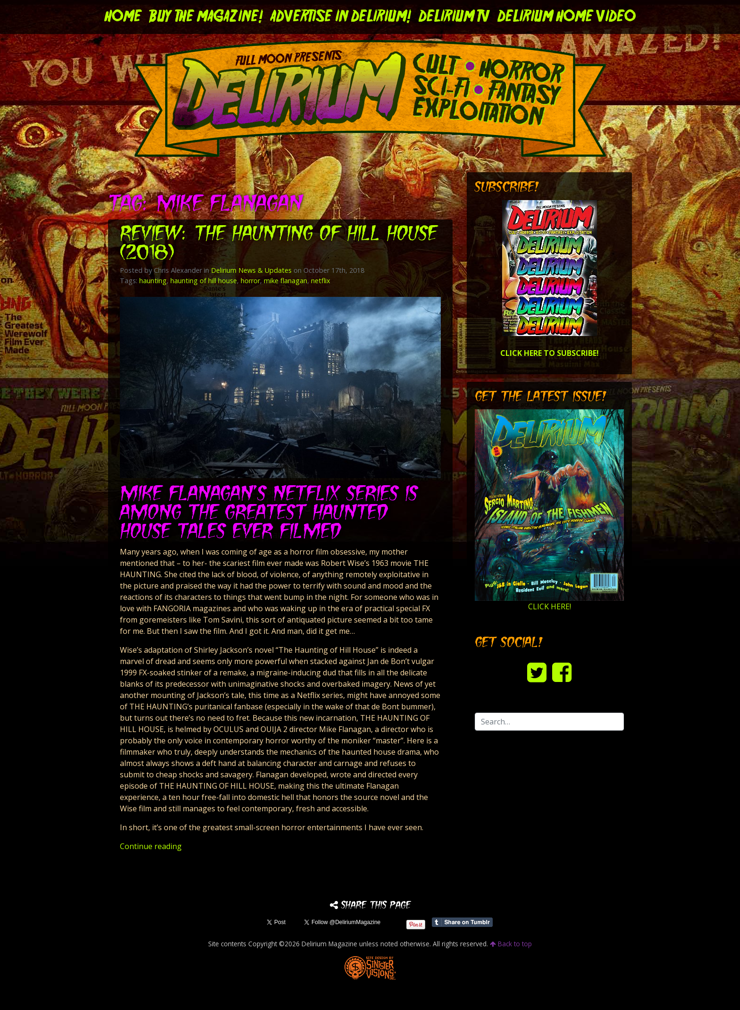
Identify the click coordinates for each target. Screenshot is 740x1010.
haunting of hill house (203, 280)
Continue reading (151, 846)
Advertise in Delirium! (340, 16)
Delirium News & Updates (251, 270)
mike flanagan (285, 280)
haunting (153, 280)
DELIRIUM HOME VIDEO (566, 16)
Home (123, 16)
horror (250, 280)
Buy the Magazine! (206, 16)
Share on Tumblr (462, 922)
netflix (320, 280)
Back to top (511, 943)
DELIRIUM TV (454, 16)
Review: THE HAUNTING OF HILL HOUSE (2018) (278, 244)
